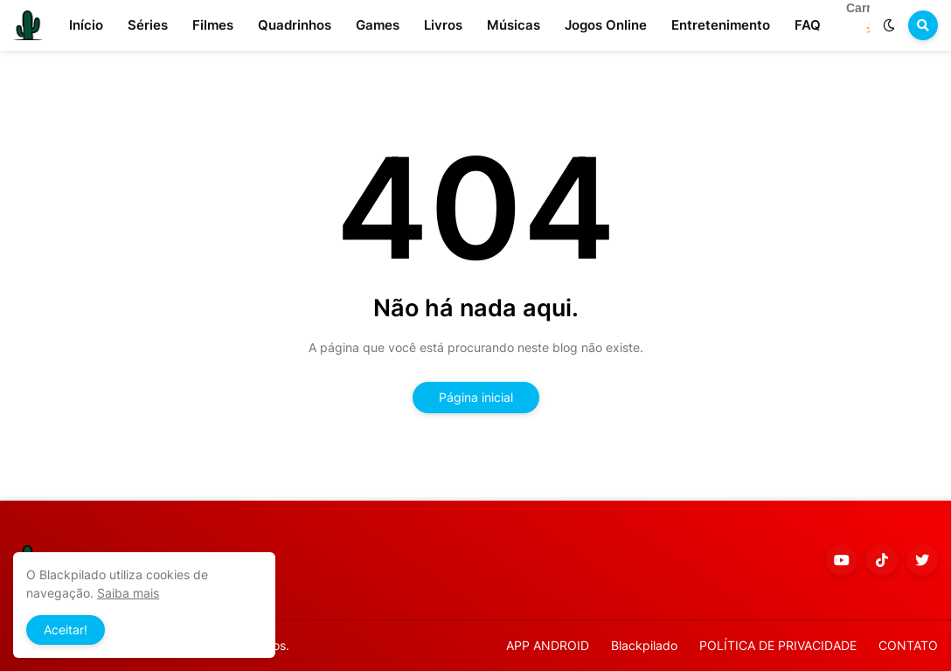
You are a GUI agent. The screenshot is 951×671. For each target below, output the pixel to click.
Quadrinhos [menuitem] (294, 25)
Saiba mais (128, 592)
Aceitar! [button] (65, 629)
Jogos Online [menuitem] (606, 25)
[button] (889, 25)
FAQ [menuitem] (808, 25)
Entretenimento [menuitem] (720, 25)
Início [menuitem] (86, 25)
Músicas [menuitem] (513, 25)
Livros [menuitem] (443, 25)
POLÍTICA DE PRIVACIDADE (778, 645)
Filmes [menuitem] (212, 25)
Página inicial (476, 397)
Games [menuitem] (377, 25)
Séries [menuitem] (148, 25)
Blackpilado (644, 645)
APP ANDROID (547, 645)
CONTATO (908, 645)
